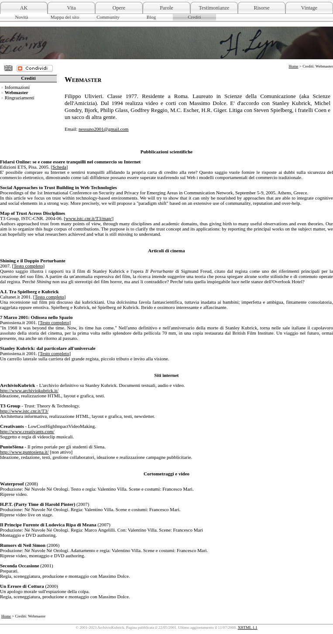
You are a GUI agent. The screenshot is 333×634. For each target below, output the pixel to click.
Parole (166, 8)
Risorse (262, 8)
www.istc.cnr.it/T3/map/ (88, 218)
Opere (119, 8)
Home (294, 66)
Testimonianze (214, 8)
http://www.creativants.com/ (27, 431)
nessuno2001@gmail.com (103, 129)
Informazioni (17, 87)
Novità (21, 17)
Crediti (194, 17)
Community (108, 17)
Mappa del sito (65, 17)
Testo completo (28, 265)
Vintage (309, 8)
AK (23, 8)
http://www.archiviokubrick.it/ (29, 390)
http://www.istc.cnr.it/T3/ (24, 411)
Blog (151, 17)
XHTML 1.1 (247, 627)
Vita (71, 8)
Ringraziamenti (19, 97)
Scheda (59, 167)
